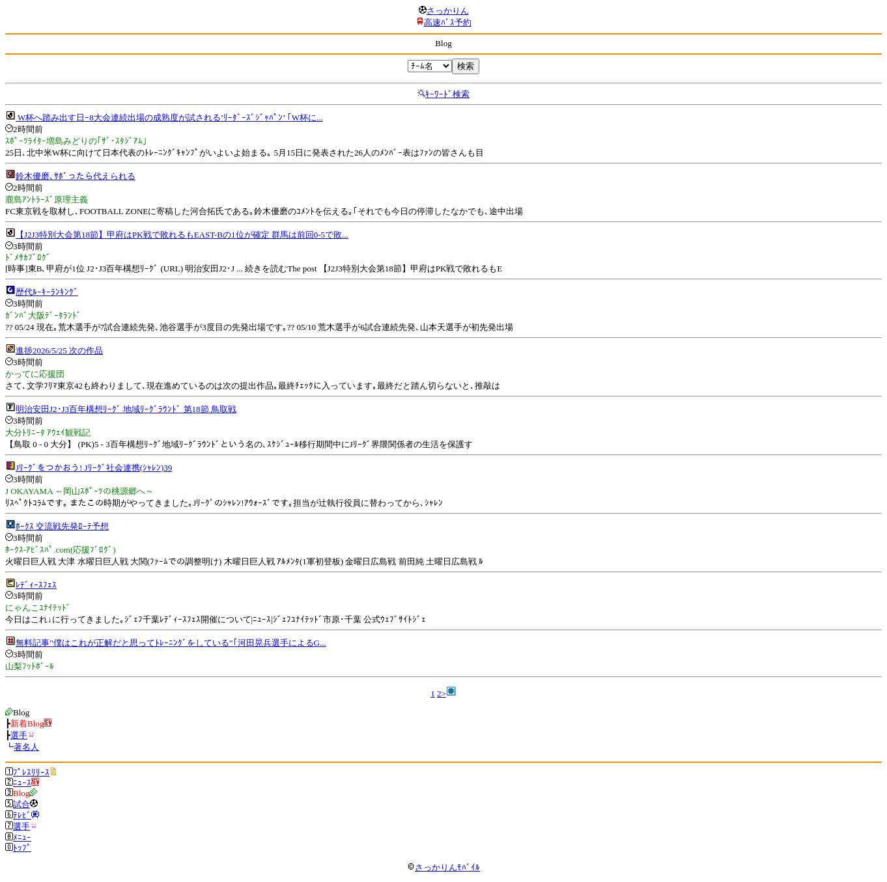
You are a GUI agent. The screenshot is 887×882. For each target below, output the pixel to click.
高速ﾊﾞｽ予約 (448, 22)
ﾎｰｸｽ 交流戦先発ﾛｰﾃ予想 (62, 526)
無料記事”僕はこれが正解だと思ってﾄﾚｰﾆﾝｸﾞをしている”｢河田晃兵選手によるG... (171, 643)
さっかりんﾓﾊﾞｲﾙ (443, 867)
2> (441, 693)
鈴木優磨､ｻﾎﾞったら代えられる (75, 176)
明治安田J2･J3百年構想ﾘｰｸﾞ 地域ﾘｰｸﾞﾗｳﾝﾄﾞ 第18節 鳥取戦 (126, 409)
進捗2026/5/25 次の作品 (59, 350)
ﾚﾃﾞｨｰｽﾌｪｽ (36, 585)
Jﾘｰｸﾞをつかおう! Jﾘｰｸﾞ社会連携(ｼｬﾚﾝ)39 (94, 468)
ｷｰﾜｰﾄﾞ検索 (447, 94)
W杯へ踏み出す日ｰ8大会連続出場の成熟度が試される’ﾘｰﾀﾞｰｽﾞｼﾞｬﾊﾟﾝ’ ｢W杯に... (169, 117)
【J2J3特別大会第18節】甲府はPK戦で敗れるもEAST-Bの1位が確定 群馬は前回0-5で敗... (182, 235)
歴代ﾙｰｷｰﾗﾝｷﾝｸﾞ (47, 292)
